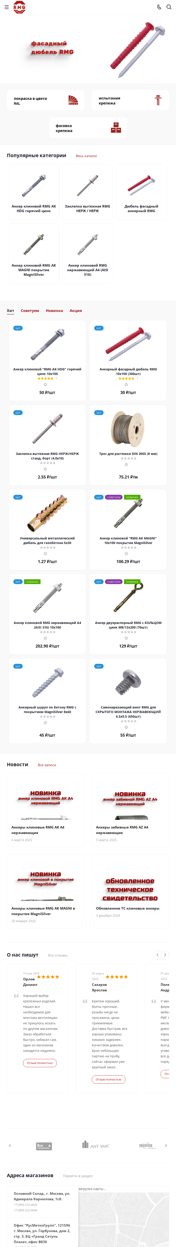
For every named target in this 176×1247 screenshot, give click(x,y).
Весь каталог (86, 155)
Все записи (47, 765)
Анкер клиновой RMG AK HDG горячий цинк (34, 208)
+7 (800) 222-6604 (25, 1144)
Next (165, 955)
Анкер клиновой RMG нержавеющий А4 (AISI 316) (87, 270)
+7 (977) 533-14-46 (26, 1219)
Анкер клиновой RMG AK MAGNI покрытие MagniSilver (34, 270)
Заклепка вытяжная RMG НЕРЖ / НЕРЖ (87, 208)
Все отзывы (58, 955)
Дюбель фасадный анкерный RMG (141, 208)
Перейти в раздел (78, 1110)
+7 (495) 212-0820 (25, 1139)
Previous (158, 955)
